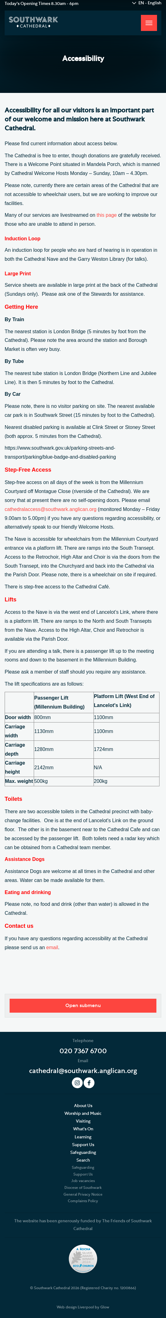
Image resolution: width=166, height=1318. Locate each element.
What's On (83, 1129)
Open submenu (83, 1005)
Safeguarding (83, 1152)
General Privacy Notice (83, 1194)
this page (107, 215)
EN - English (149, 3)
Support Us (83, 1145)
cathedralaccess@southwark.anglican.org (50, 509)
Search (83, 1160)
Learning (83, 1137)
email (52, 947)
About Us (83, 1106)
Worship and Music (83, 1113)
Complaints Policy (83, 1201)
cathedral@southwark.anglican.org (83, 1070)
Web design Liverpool (75, 1307)
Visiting (83, 1121)
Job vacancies (83, 1181)
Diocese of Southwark (83, 1187)
